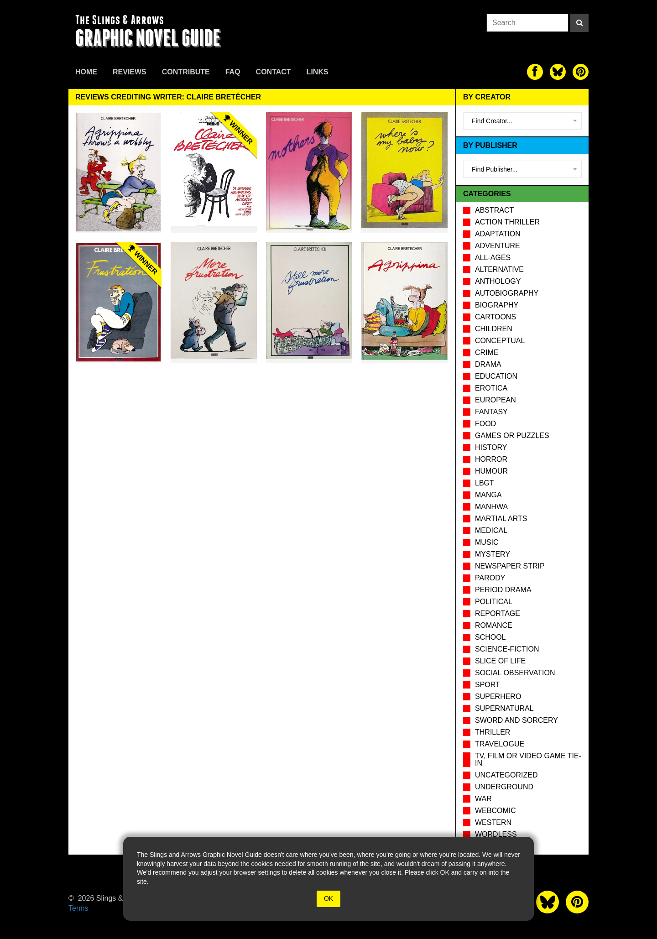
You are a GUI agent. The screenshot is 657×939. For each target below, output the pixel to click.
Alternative (499, 269)
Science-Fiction (507, 649)
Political (493, 601)
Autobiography (506, 293)
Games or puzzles (512, 435)
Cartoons (495, 317)
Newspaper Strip (510, 566)
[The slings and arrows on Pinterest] (581, 72)
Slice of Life (500, 661)
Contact (273, 72)
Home (86, 72)
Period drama (503, 590)
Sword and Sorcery (516, 720)
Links (317, 72)
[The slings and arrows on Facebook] (535, 72)
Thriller (492, 732)
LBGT (484, 483)
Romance (493, 625)
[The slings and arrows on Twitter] (558, 72)
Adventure (497, 246)
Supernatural (504, 708)
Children (493, 329)
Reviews (129, 72)
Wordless (496, 834)
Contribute (186, 72)
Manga (488, 495)
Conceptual (500, 340)
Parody (490, 578)
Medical (491, 530)
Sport (487, 685)
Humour (491, 471)
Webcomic (495, 810)
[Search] (579, 23)
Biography (496, 305)
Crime (487, 352)
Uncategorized (506, 775)
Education (496, 376)
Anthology (498, 281)
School (490, 637)
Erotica (491, 388)
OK (328, 898)
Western (493, 822)
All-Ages (493, 257)
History (491, 447)
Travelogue (499, 744)
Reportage (497, 613)
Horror (491, 459)
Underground (504, 787)
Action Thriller (507, 222)
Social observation (515, 673)
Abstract (494, 210)
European (495, 400)
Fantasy (491, 412)
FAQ (232, 72)
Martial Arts (501, 518)
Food (485, 424)
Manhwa (491, 507)
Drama (488, 364)
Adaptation (498, 234)
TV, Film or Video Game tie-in (528, 759)
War (483, 799)
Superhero (498, 696)
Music (487, 542)
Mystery (492, 554)
